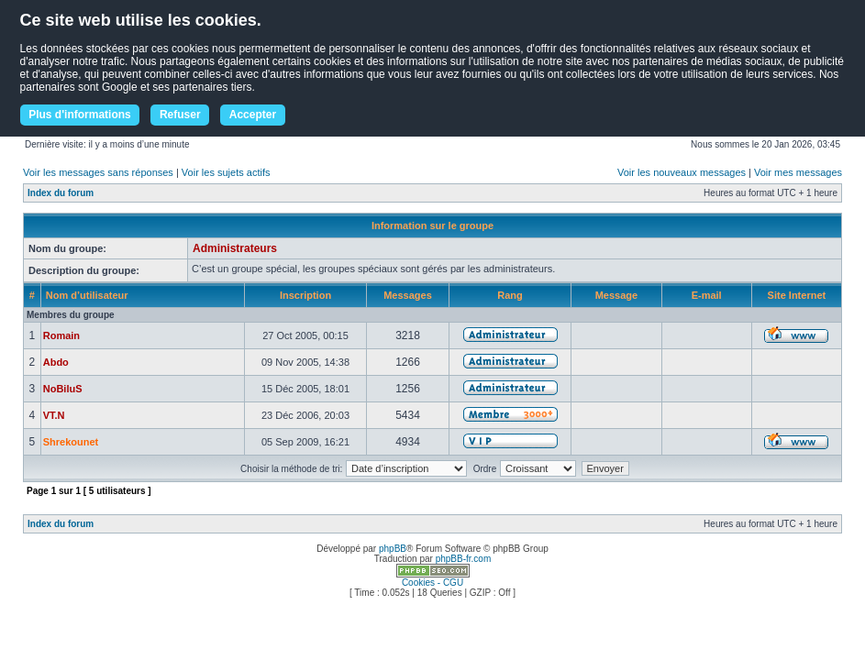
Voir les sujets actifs (226, 172)
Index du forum (61, 193)
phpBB (392, 549)
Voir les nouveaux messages (681, 172)
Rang (510, 295)
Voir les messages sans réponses (98, 172)
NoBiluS (63, 388)
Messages (407, 295)
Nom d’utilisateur (87, 295)
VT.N (54, 415)
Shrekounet (71, 441)
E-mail (707, 295)
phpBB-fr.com (464, 559)
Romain (61, 335)
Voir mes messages (798, 172)
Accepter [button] (252, 114)
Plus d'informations (79, 114)
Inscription (305, 295)
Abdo (56, 362)
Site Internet (797, 295)
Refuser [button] (180, 114)
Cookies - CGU (432, 583)
